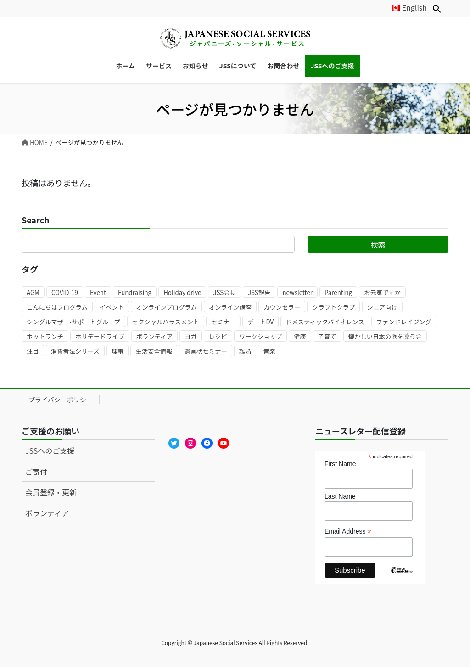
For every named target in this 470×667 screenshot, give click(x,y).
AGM (33, 292)
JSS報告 (259, 292)
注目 (33, 351)
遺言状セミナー (205, 351)
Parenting (338, 292)
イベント (112, 307)
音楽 (269, 351)
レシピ (218, 336)
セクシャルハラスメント (165, 321)
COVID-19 (64, 292)
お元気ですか (382, 292)
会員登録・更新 (51, 492)
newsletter (297, 292)
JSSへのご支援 (49, 450)
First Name (340, 463)
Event (98, 292)
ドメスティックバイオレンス (324, 321)
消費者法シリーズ (75, 351)
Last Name (340, 496)
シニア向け (382, 307)
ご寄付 (36, 471)
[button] (436, 8)
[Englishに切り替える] (405, 7)
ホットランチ (45, 336)
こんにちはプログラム (57, 307)
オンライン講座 (230, 307)
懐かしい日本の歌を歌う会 (385, 336)
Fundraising (134, 292)
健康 (300, 336)
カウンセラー (281, 307)
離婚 (245, 351)
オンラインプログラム (166, 307)
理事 (118, 351)
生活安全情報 (153, 351)
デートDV (260, 321)
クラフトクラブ (333, 307)
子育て (327, 336)
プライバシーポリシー (60, 399)
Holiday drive (182, 292)
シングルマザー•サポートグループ (73, 321)
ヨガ (191, 336)
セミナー (223, 321)
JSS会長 (224, 292)
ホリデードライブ (99, 336)
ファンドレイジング (403, 321)
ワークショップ (260, 336)
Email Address (348, 531)
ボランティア (154, 336)
